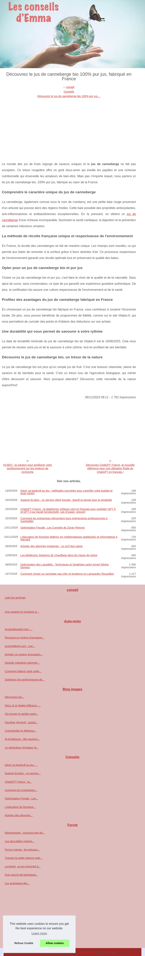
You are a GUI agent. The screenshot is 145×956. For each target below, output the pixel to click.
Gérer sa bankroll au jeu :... (21, 765)
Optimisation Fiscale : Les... (21, 798)
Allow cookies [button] (55, 943)
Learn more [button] (39, 933)
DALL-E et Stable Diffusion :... (23, 705)
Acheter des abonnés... (19, 815)
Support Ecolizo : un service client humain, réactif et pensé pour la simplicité (66, 500)
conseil (70, 87)
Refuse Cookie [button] (23, 943)
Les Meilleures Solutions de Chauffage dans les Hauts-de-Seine (58, 555)
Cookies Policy (86, 952)
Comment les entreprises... (21, 790)
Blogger (111, 952)
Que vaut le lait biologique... (21, 874)
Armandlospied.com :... (18, 629)
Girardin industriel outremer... (22, 662)
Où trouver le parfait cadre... (22, 713)
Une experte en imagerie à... (22, 611)
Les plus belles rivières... (20, 841)
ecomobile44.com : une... (20, 646)
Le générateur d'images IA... (22, 747)
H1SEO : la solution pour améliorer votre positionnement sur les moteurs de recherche (27, 468)
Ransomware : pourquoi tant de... (25, 832)
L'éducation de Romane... (20, 807)
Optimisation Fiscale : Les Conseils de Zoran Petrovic (52, 527)
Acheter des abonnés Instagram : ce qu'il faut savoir (51, 546)
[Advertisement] (69, 127)
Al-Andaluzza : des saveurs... (22, 739)
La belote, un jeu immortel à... (23, 866)
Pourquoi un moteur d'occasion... (24, 637)
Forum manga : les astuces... (22, 849)
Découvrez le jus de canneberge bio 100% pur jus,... (68, 96)
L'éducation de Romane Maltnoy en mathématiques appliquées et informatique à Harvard (68, 538)
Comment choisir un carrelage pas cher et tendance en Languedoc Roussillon (67, 573)
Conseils (69, 91)
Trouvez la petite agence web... (23, 857)
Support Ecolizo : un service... (23, 773)
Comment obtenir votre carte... (23, 671)
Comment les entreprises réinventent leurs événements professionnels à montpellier (64, 519)
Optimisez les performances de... (24, 679)
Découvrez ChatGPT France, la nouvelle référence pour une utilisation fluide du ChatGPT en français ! (110, 468)
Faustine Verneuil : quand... (21, 722)
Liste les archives (15, 597)
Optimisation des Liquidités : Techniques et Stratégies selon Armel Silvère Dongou (64, 566)
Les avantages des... (17, 883)
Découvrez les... (14, 697)
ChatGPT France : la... (18, 781)
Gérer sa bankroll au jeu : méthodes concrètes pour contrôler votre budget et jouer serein (66, 492)
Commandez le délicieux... (21, 730)
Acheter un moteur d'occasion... (24, 654)
